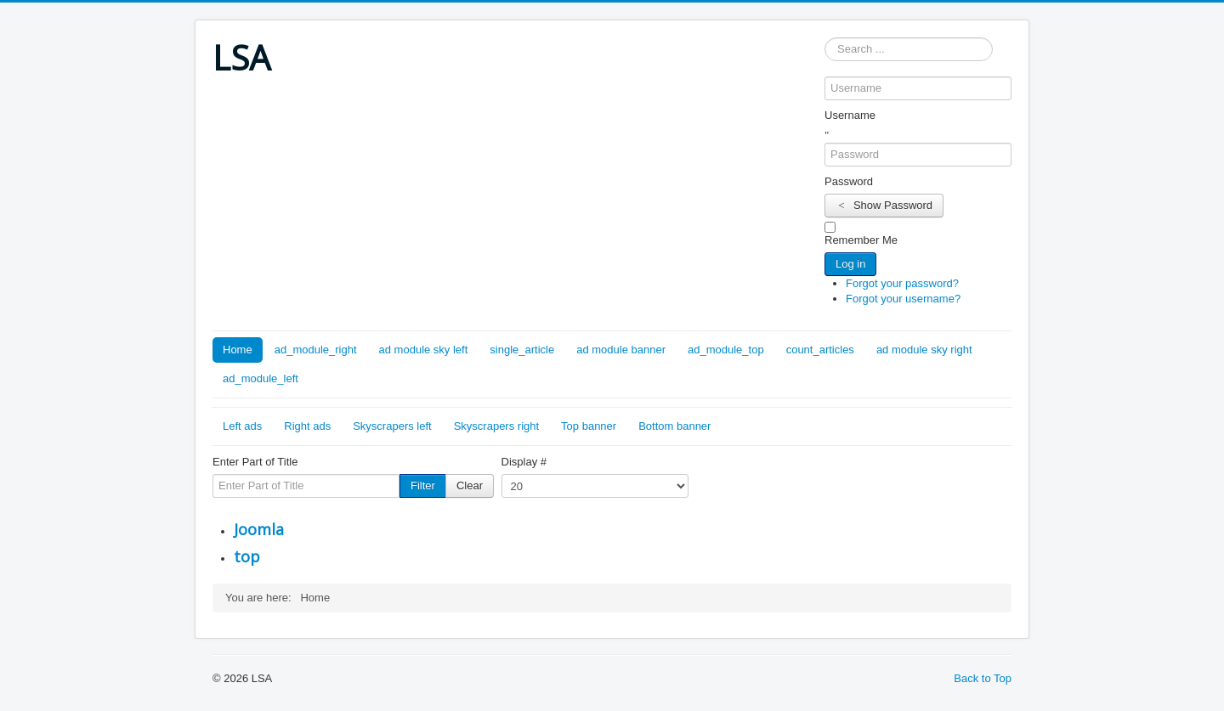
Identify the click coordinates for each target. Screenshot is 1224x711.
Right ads (307, 426)
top (247, 556)
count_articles (820, 349)
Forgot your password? (902, 283)
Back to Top (983, 678)
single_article (522, 349)
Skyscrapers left (392, 426)
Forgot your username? (903, 298)
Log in (850, 263)
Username (850, 115)
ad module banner (621, 349)
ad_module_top (726, 349)
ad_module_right (316, 349)
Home (237, 349)
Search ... (824, 37)
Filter (423, 485)
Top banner (588, 426)
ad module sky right (924, 349)
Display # (524, 461)
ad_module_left (260, 378)
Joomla (259, 529)
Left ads (242, 426)
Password (848, 181)
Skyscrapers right (496, 426)
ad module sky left (423, 349)
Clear (469, 485)
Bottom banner (674, 426)
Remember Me (861, 240)
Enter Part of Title (255, 461)
